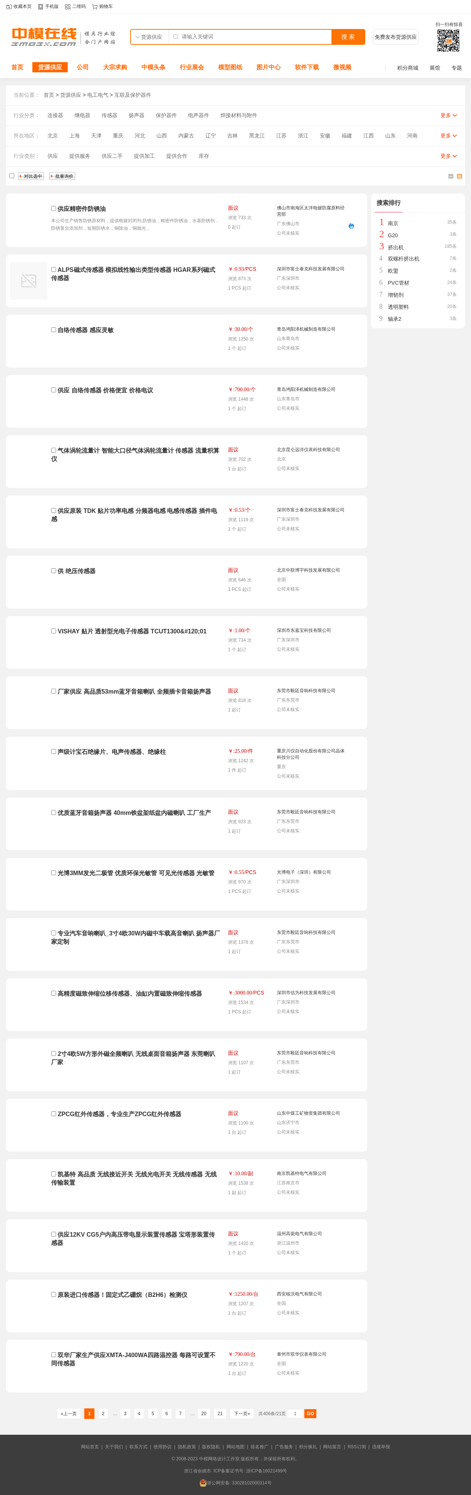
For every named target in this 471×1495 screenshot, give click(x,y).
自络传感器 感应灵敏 (85, 330)
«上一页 (68, 1413)
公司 (83, 67)
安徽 (325, 136)
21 (220, 1413)
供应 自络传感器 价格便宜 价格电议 (105, 390)
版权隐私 (211, 1446)
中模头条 (153, 67)
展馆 (435, 68)
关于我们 (114, 1446)
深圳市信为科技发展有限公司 (306, 992)
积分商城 (407, 68)
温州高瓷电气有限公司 (299, 1233)
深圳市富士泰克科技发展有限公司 (311, 269)
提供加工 (144, 156)
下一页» (241, 1413)
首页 (17, 67)
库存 (204, 156)
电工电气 (97, 95)
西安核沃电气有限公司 (299, 1294)
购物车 (106, 6)
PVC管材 (398, 283)
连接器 (55, 115)
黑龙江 (257, 136)
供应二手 (112, 156)
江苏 (281, 136)
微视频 (342, 67)
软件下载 (307, 67)
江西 (368, 136)
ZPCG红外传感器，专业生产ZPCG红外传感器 (119, 1114)
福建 (347, 136)
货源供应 (50, 67)
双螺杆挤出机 (403, 259)
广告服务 (284, 1446)
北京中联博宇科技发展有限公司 (308, 570)
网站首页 (90, 1446)
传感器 (109, 115)
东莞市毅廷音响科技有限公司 (306, 690)
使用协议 (162, 1446)
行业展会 (192, 67)
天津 (96, 136)
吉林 (232, 136)
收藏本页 (23, 6)
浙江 (303, 136)
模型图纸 (230, 67)
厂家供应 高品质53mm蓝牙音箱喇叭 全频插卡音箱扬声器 (134, 691)
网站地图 (235, 1446)
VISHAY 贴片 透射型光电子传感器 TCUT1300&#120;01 (132, 631)
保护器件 (166, 115)
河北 (140, 136)
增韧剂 (396, 295)
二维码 (79, 6)
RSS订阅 (357, 1446)
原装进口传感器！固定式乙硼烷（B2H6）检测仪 (122, 1295)
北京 (52, 136)
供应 (52, 156)
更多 (446, 115)
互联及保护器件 (132, 95)
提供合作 (176, 156)
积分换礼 (308, 1446)
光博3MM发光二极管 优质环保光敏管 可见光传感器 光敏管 (136, 873)
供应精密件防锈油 (82, 209)
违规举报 (381, 1446)
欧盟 (393, 271)
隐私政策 (187, 1446)
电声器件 (198, 115)
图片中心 (269, 67)
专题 (456, 68)
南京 (393, 223)
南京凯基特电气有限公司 (302, 1173)
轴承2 (394, 319)
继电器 (82, 115)
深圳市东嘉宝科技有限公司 (304, 630)
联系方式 (138, 1446)
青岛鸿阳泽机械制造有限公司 (306, 329)
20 (204, 1413)
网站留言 (332, 1446)
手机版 (52, 6)
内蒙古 (186, 136)
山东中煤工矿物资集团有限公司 (308, 1113)
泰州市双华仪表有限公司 (302, 1354)
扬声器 (136, 115)
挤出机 (396, 247)
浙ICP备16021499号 (266, 1471)
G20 (393, 235)
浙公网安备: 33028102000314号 (235, 1483)
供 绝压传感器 (76, 571)
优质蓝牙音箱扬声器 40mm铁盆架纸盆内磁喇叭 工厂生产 (134, 813)
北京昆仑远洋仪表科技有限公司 (308, 449)
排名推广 (260, 1446)
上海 (74, 136)
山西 (161, 136)
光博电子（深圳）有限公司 (304, 872)
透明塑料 (398, 307)
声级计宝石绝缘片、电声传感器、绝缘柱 (112, 752)
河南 (412, 136)
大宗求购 (115, 67)
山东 (390, 136)
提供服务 (79, 156)
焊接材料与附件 (238, 115)
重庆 (118, 136)
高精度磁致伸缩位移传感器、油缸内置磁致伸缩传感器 (130, 993)
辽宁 (210, 136)
